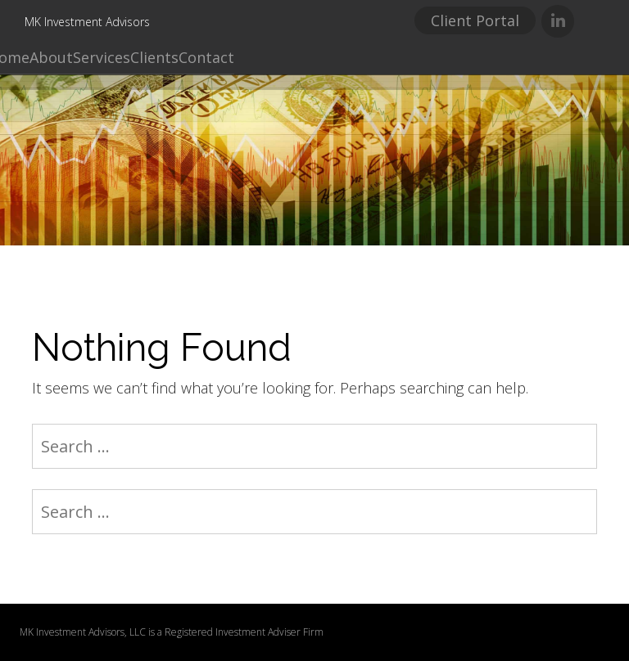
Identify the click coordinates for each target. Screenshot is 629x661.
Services (101, 57)
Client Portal (475, 20)
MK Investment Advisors (87, 21)
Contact (206, 57)
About (51, 57)
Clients (154, 57)
